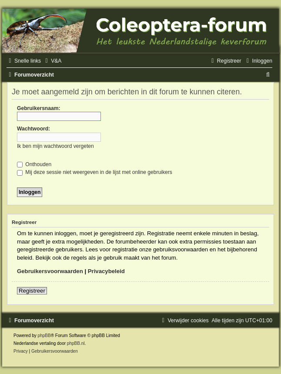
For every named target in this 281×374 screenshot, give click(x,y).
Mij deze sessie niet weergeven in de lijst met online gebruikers (94, 172)
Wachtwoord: (33, 129)
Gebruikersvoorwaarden (50, 271)
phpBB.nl (76, 343)
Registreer (32, 290)
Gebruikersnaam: (38, 108)
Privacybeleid (106, 271)
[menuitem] (52, 61)
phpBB (44, 335)
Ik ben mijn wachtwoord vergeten (55, 146)
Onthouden (34, 164)
